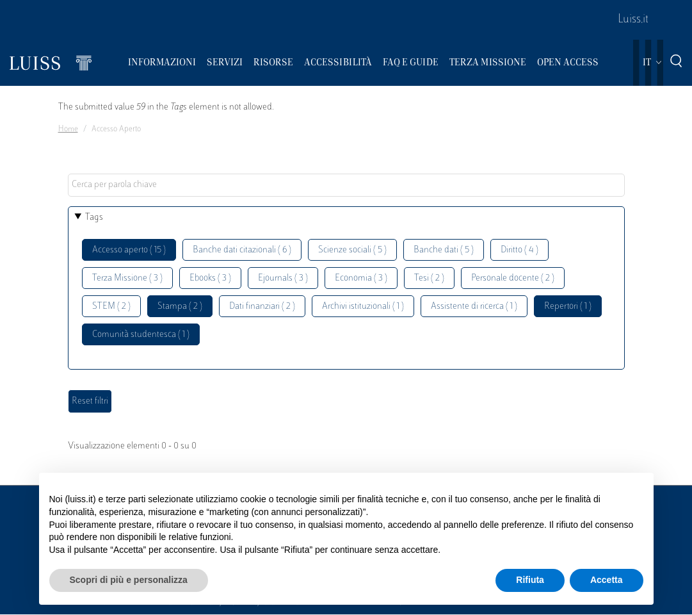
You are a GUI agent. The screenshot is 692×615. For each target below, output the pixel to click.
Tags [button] (94, 217)
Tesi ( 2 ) (429, 278)
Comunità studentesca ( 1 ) (140, 335)
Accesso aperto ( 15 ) (129, 250)
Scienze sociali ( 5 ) (352, 250)
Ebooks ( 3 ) (210, 278)
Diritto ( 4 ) (519, 250)
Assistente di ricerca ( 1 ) (474, 306)
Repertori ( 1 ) (567, 306)
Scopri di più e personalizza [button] (129, 580)
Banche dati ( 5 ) (444, 250)
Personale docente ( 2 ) (512, 278)
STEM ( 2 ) (111, 306)
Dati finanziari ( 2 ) (262, 306)
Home (68, 129)
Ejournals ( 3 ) (283, 278)
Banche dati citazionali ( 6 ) (242, 250)
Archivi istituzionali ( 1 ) (363, 306)
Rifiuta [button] (530, 580)
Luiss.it (633, 20)
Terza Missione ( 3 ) (127, 278)
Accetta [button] (606, 580)
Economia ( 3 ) (361, 278)
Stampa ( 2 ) (179, 306)
